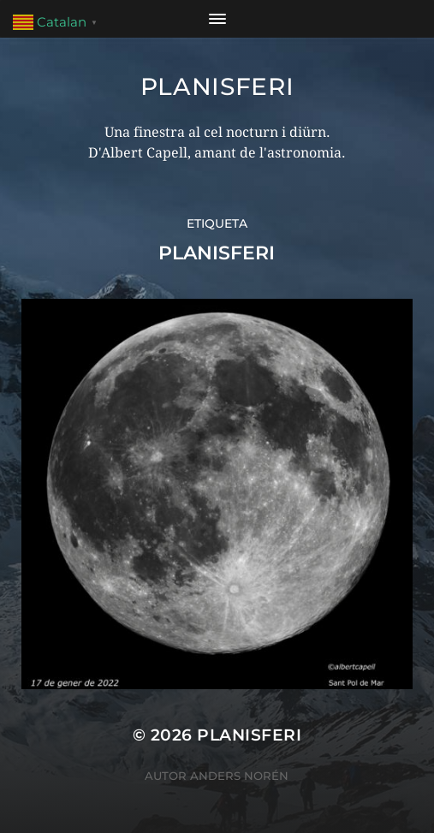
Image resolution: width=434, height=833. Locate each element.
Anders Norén (239, 775)
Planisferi (217, 86)
